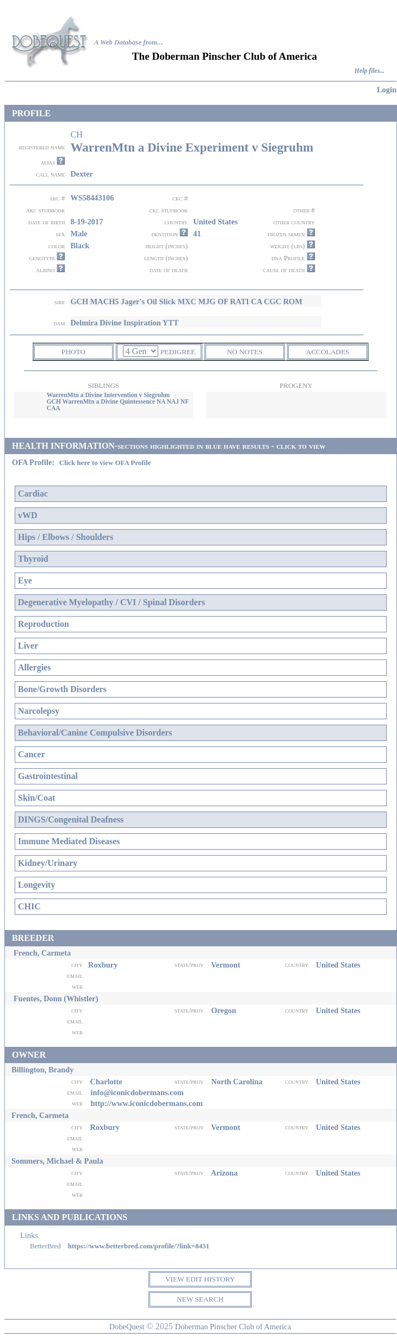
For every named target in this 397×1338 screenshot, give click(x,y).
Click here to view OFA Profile (105, 462)
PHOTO (73, 352)
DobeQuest (127, 1326)
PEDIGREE (177, 352)
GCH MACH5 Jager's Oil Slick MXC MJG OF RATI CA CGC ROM (186, 301)
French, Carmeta (42, 952)
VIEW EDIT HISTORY (200, 1279)
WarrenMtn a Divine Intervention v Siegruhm (108, 395)
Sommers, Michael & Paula (57, 1161)
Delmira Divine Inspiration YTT (124, 322)
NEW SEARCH (200, 1299)
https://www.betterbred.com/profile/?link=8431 (138, 1246)
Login (386, 89)
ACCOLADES (328, 352)
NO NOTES (245, 352)
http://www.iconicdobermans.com (146, 1103)
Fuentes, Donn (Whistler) (56, 998)
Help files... (369, 70)
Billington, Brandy (42, 1069)
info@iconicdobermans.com (136, 1092)
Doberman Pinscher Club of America (233, 1326)
